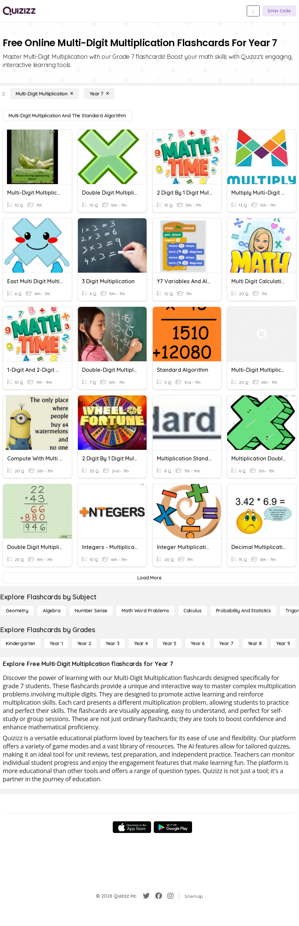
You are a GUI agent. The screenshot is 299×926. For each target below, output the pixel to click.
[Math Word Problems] (145, 610)
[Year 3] (112, 643)
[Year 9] (283, 643)
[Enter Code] (279, 10)
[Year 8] (255, 643)
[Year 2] (84, 643)
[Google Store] (173, 827)
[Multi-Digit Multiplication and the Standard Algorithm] (67, 115)
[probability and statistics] (243, 610)
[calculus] (192, 610)
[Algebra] (51, 610)
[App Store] (132, 827)
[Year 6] (197, 643)
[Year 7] (99, 93)
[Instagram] (170, 895)
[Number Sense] (91, 610)
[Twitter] (146, 895)
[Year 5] (169, 643)
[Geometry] (17, 610)
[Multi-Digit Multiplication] (44, 93)
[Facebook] (158, 895)
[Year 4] (141, 643)
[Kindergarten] (20, 643)
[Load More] (149, 577)
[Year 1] (56, 643)
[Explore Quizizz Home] (19, 10)
